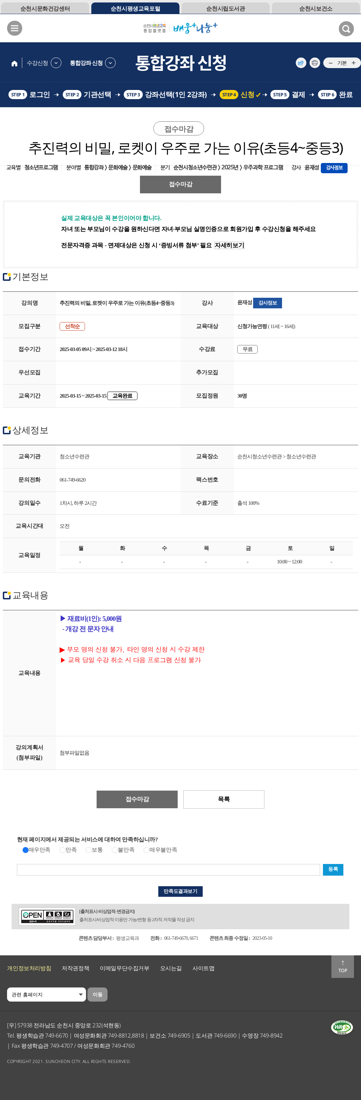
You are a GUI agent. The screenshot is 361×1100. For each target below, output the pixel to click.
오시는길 (171, 968)
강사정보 (267, 303)
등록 (333, 869)
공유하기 (301, 63)
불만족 (126, 850)
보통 (97, 850)
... (330, 63)
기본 (342, 63)
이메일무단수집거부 (124, 968)
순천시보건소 (315, 8)
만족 (71, 850)
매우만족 (39, 850)
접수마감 (180, 184)
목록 (224, 799)
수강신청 (37, 63)
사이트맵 (203, 968)
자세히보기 (229, 245)
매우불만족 (163, 850)
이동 (97, 994)
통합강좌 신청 (86, 63)
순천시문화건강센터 (45, 8)
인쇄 (315, 63)
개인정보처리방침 (29, 968)
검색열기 (346, 28)
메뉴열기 (14, 28)
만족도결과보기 (180, 891)
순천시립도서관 (225, 8)
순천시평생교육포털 (135, 8)
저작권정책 (75, 968)
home (14, 63)
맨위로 (342, 966)
